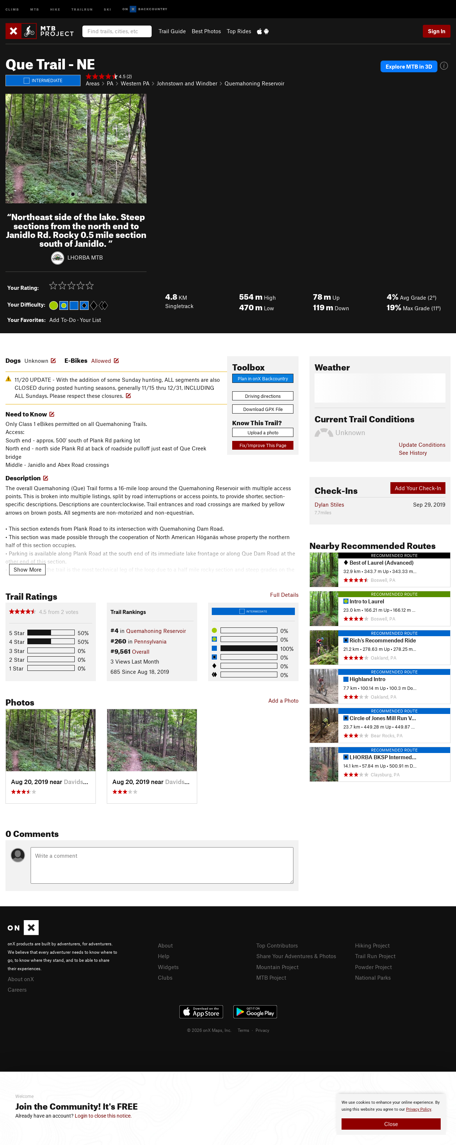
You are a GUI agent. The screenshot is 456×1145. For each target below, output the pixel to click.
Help (163, 956)
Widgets (168, 967)
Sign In (436, 31)
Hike (55, 9)
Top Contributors (277, 945)
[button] (12, 148)
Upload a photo (263, 432)
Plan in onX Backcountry (263, 378)
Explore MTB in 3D (409, 66)
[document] (391, 1114)
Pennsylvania (150, 641)
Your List (90, 319)
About (165, 945)
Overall (140, 651)
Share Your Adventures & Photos (296, 956)
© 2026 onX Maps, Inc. (209, 1030)
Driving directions (263, 396)
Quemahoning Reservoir (254, 83)
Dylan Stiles (329, 504)
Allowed (101, 360)
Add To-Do (62, 319)
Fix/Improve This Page (263, 445)
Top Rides (239, 31)
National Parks (373, 977)
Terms (243, 1030)
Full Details (284, 594)
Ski (108, 9)
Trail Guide (172, 31)
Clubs (165, 977)
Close (391, 1124)
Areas (93, 83)
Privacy (262, 1030)
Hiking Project (372, 945)
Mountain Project (277, 967)
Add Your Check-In (418, 488)
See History (413, 452)
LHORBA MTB (85, 257)
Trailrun (82, 9)
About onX (21, 979)
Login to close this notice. (103, 1116)
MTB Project (271, 977)
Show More (27, 569)
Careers (17, 989)
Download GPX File (263, 409)
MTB (34, 9)
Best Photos (206, 31)
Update (422, 444)
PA (110, 83)
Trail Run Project (375, 956)
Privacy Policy (418, 1109)
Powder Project (373, 967)
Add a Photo (283, 700)
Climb (12, 9)
